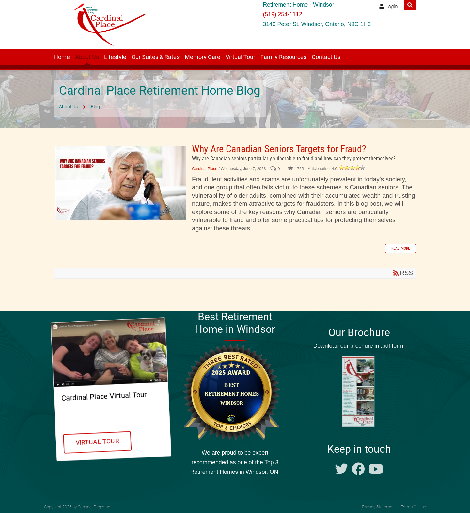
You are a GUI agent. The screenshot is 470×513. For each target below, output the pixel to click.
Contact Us (326, 57)
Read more (400, 248)
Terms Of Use (413, 507)
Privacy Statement (379, 507)
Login (391, 6)
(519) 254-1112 (282, 14)
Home (62, 57)
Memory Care (202, 57)
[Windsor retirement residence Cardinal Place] (108, 24)
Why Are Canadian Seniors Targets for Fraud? (120, 183)
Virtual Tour (240, 57)
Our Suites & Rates (156, 57)
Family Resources (283, 57)
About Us (87, 57)
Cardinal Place (204, 169)
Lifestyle (115, 57)
